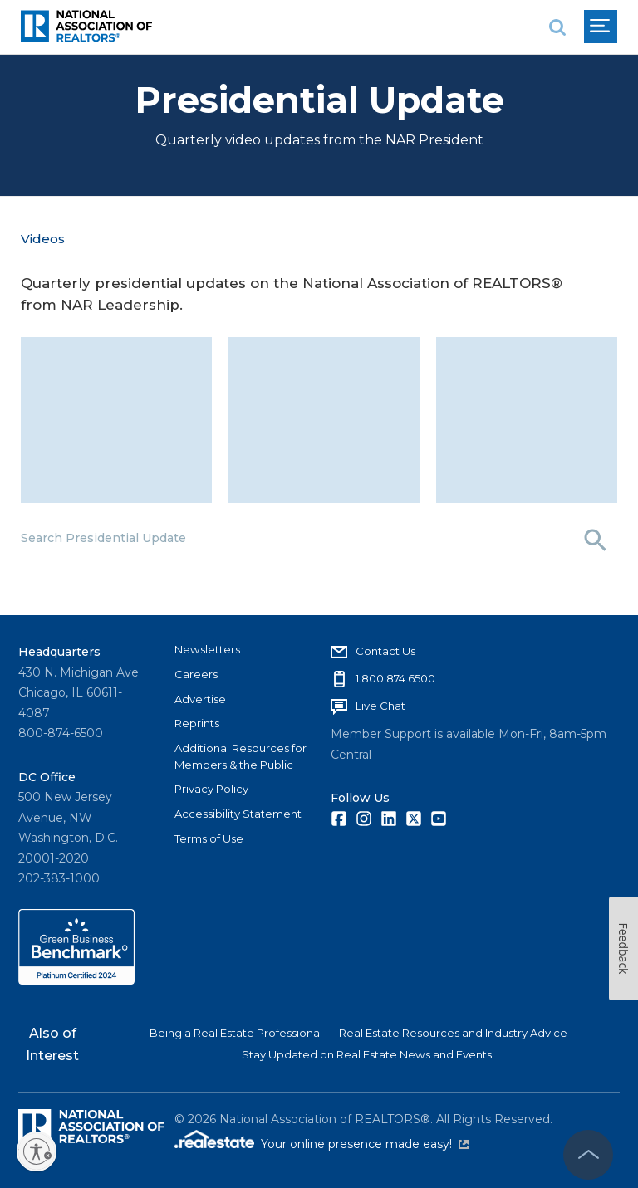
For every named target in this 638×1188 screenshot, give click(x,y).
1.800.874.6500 (395, 678)
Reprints (196, 723)
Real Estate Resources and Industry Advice (453, 1032)
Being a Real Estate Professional (236, 1032)
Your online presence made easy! (365, 1144)
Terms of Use (208, 838)
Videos (43, 239)
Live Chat (380, 705)
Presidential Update (319, 100)
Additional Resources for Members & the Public (240, 756)
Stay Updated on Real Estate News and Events (367, 1054)
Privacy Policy (211, 788)
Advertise (200, 699)
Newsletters (207, 649)
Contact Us (385, 651)
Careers (196, 674)
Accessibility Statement (238, 813)
